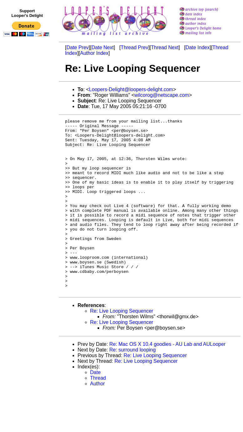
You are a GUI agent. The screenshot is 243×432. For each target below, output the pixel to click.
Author (97, 418)
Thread (98, 412)
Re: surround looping (132, 384)
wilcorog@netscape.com (161, 95)
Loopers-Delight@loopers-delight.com (131, 89)
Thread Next (165, 47)
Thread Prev (134, 47)
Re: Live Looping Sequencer (121, 345)
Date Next (102, 47)
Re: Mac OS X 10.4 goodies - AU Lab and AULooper (167, 379)
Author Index (94, 53)
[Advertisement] (28, 168)
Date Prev (77, 47)
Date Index (197, 47)
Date (95, 407)
